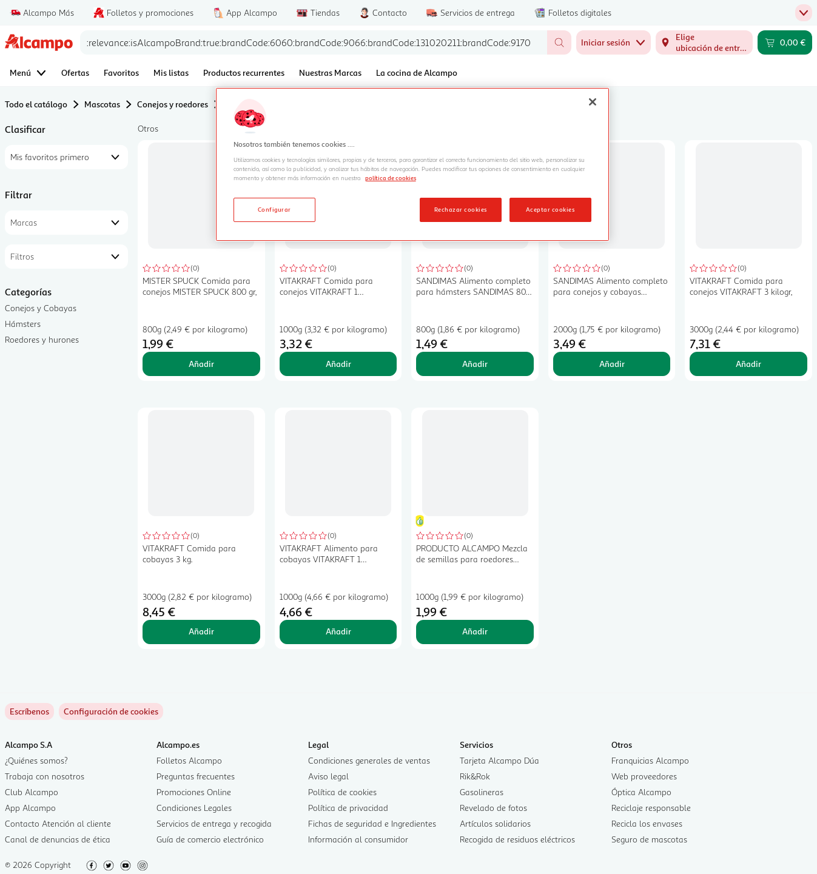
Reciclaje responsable (651, 807)
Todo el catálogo (36, 104)
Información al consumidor (358, 839)
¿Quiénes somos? (36, 760)
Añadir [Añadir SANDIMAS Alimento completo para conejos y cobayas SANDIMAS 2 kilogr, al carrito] (612, 363)
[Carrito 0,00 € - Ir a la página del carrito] (785, 42)
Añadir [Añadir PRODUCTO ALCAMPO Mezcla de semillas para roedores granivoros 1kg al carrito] (475, 631)
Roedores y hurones (42, 339)
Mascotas (102, 104)
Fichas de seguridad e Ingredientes (372, 823)
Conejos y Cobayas (40, 308)
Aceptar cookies (550, 209)
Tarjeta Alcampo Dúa (499, 760)
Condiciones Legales (194, 807)
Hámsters (23, 323)
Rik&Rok (475, 776)
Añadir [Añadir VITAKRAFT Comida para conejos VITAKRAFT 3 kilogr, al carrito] (748, 363)
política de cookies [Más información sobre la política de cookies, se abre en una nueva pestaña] (390, 177)
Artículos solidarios (495, 823)
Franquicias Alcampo (650, 760)
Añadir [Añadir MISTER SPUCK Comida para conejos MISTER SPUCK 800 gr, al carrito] (201, 363)
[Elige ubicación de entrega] (704, 42)
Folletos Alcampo (189, 760)
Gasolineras (481, 792)
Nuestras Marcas (330, 72)
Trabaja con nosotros (44, 776)
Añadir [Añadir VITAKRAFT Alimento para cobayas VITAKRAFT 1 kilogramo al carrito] (338, 631)
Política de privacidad (348, 807)
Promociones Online (193, 792)
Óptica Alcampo (641, 792)
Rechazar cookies (460, 209)
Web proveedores (644, 776)
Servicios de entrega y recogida (214, 823)
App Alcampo (30, 807)
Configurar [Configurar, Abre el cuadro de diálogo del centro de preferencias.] (274, 209)
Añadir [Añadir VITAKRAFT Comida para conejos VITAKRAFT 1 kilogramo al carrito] (338, 363)
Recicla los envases (646, 823)
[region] (412, 164)
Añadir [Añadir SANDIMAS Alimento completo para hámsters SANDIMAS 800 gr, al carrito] (475, 363)
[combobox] (314, 42)
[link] (111, 711)
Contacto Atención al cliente (58, 823)
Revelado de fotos (493, 807)
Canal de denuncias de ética (57, 839)
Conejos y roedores (172, 104)
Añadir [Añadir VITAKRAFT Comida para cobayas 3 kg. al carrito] (201, 631)
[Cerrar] (592, 102)
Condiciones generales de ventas (369, 760)
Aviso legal (328, 776)
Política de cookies (342, 792)
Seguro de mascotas (649, 839)
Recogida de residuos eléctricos (517, 839)
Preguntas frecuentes (195, 776)
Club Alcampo (31, 792)
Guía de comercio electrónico (210, 839)
